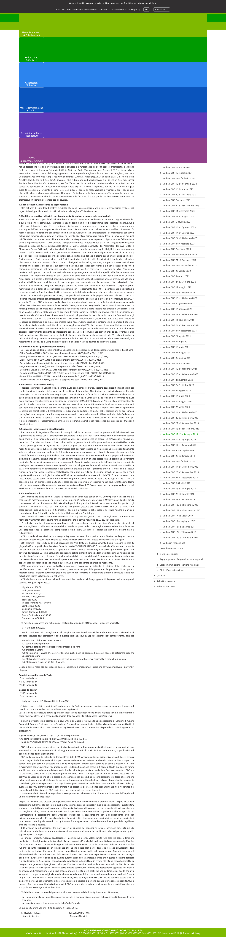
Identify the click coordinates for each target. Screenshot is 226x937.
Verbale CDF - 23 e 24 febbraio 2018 (180, 505)
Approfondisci (161, 9)
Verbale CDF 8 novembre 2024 (178, 135)
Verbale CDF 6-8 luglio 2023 (176, 222)
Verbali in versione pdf (174, 543)
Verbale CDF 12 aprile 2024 (176, 162)
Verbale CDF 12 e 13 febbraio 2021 (180, 369)
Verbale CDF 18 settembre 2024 (179, 145)
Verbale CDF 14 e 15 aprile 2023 (178, 233)
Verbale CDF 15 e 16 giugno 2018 (179, 488)
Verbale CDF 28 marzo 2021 (176, 358)
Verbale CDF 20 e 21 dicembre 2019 (180, 418)
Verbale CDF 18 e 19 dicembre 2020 (180, 374)
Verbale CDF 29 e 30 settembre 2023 (181, 205)
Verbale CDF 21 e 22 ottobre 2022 (179, 260)
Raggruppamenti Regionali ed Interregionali (181, 559)
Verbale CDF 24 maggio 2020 (177, 401)
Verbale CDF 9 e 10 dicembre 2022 (180, 254)
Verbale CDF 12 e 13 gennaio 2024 (180, 183)
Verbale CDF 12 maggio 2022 (177, 287)
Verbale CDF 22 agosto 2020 (177, 390)
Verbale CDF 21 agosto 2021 (177, 336)
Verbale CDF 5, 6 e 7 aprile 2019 (178, 450)
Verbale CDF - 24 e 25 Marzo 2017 (179, 532)
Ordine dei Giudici (169, 554)
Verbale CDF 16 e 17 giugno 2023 (179, 227)
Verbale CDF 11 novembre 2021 (178, 320)
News (159, 66)
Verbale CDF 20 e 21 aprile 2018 (178, 494)
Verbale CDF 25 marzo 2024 (176, 167)
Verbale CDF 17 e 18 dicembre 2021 (180, 314)
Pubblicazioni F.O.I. (166, 586)
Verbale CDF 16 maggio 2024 (177, 156)
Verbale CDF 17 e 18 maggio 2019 (179, 445)
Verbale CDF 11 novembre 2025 (178, 102)
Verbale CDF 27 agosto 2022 (177, 271)
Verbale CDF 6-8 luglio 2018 (176, 483)
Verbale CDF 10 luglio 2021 (176, 347)
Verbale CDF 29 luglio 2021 (176, 341)
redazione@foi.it (171, 933)
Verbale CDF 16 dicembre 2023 (178, 189)
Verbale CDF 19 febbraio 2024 (177, 173)
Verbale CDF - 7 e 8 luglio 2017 (178, 515)
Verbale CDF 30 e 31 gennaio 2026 (180, 96)
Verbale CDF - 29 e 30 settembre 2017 (181, 510)
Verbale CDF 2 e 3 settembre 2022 (180, 265)
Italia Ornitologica (166, 581)
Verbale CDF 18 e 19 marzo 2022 (179, 292)
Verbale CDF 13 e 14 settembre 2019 (181, 428)
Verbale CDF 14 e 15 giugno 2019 (179, 439)
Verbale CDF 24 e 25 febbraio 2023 (180, 238)
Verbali (160, 86)
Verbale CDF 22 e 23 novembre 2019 (181, 423)
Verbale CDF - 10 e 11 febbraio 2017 (180, 537)
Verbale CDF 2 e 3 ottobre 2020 (178, 385)
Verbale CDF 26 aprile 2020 (176, 407)
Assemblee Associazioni (171, 548)
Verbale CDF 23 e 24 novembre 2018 (181, 472)
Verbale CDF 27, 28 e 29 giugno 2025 (181, 113)
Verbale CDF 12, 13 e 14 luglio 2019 (180, 434)
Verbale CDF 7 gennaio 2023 (177, 249)
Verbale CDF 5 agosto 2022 (176, 276)
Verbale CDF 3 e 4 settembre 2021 (180, 330)
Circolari (161, 575)
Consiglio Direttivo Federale (174, 91)
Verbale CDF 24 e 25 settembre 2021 (181, 325)
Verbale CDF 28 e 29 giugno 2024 (179, 151)
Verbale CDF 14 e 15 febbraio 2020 (180, 412)
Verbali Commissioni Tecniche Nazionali (179, 565)
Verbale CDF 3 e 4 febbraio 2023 (179, 243)
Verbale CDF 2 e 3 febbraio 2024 (179, 178)
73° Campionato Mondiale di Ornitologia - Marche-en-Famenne (177, 73)
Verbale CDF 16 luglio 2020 (176, 396)
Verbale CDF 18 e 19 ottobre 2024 (179, 140)
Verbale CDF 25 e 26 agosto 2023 (179, 216)
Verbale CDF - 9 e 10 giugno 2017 (179, 521)
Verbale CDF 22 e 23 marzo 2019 (179, 456)
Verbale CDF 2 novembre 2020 (178, 380)
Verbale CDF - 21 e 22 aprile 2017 (179, 526)
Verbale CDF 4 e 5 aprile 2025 (177, 124)
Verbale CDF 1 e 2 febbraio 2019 (179, 461)
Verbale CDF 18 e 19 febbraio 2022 (180, 298)
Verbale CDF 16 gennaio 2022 (177, 309)
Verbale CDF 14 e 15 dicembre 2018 (180, 467)
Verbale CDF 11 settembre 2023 (179, 211)
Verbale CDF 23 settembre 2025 (179, 107)
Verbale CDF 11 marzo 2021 (176, 363)
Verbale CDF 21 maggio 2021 (177, 352)
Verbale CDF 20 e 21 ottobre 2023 (179, 194)
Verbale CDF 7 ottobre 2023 (177, 200)
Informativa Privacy (190, 933)
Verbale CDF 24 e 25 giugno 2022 (179, 282)
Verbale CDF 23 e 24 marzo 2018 (179, 499)
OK (146, 9)
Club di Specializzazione (172, 570)
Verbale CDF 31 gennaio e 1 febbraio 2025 (183, 129)
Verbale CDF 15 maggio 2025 (177, 118)
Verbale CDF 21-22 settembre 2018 (180, 477)
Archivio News (164, 80)
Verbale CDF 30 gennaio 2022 (177, 303)
